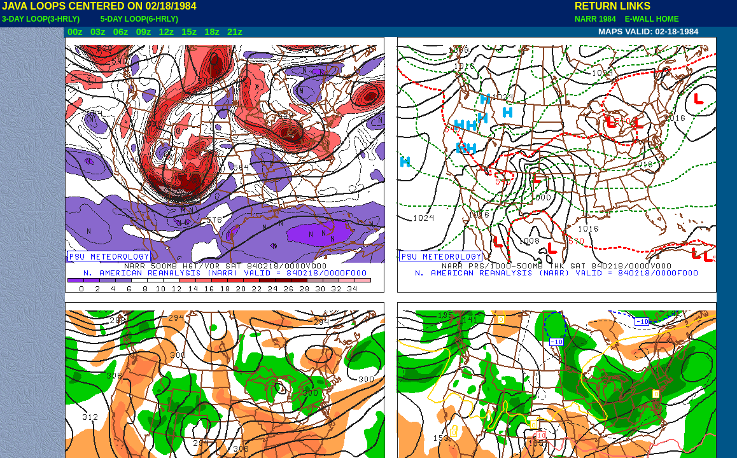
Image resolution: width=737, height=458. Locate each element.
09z (144, 32)
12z (166, 32)
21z (235, 32)
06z (121, 32)
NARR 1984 (596, 19)
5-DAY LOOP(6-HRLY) (139, 19)
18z (212, 32)
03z (98, 32)
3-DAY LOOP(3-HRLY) (41, 19)
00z (75, 32)
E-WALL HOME (650, 19)
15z (189, 32)
